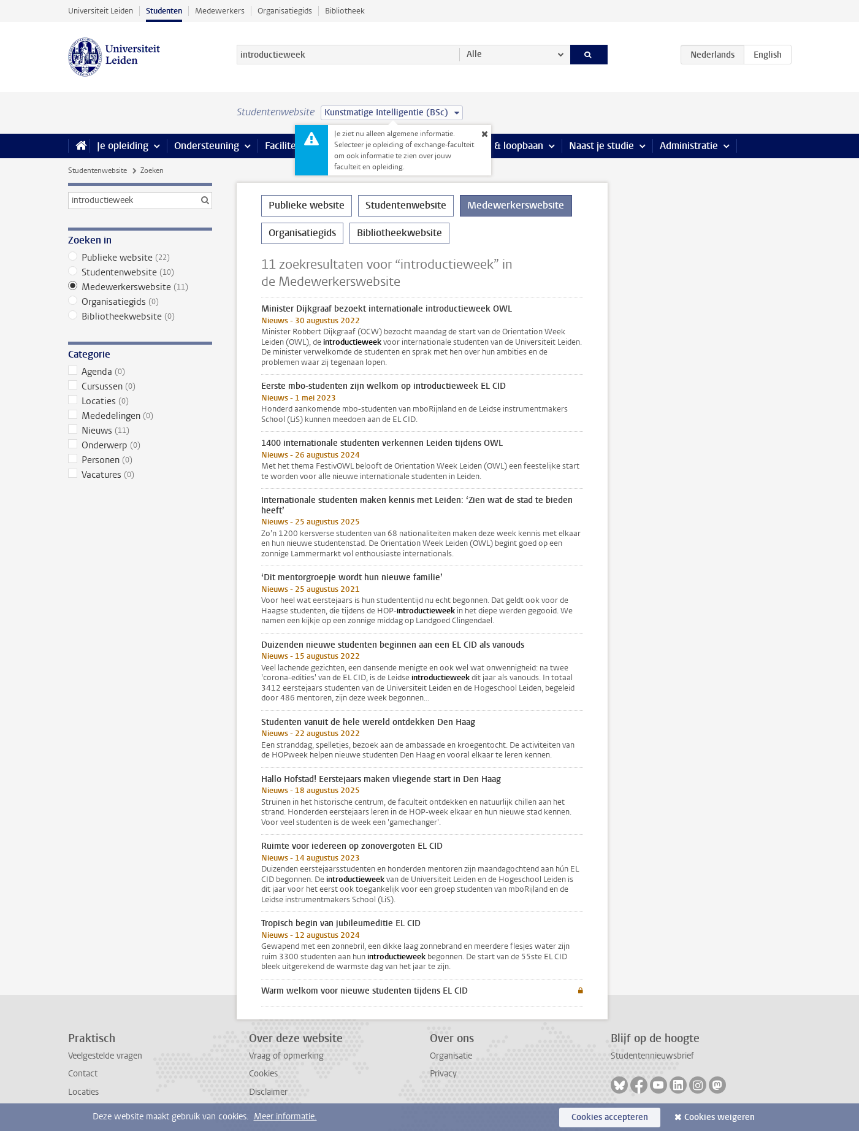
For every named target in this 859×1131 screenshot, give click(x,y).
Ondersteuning (206, 145)
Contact (82, 1073)
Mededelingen (140, 416)
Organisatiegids (285, 11)
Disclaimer (268, 1092)
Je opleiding (122, 145)
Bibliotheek (345, 11)
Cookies (263, 1073)
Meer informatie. (285, 1116)
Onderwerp (140, 445)
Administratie (689, 145)
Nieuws (140, 430)
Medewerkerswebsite (140, 287)
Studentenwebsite (97, 170)
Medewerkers (220, 11)
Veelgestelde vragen (105, 1056)
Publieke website (140, 257)
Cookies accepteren (609, 1117)
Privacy (443, 1073)
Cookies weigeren (719, 1117)
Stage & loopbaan (505, 145)
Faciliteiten (289, 145)
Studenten (164, 11)
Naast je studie (601, 145)
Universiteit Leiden (100, 11)
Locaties (140, 401)
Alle (474, 54)
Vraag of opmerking (286, 1056)
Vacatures (140, 474)
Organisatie (451, 1056)
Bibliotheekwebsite (140, 316)
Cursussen (140, 386)
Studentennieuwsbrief (652, 1056)
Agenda (140, 371)
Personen (140, 460)
